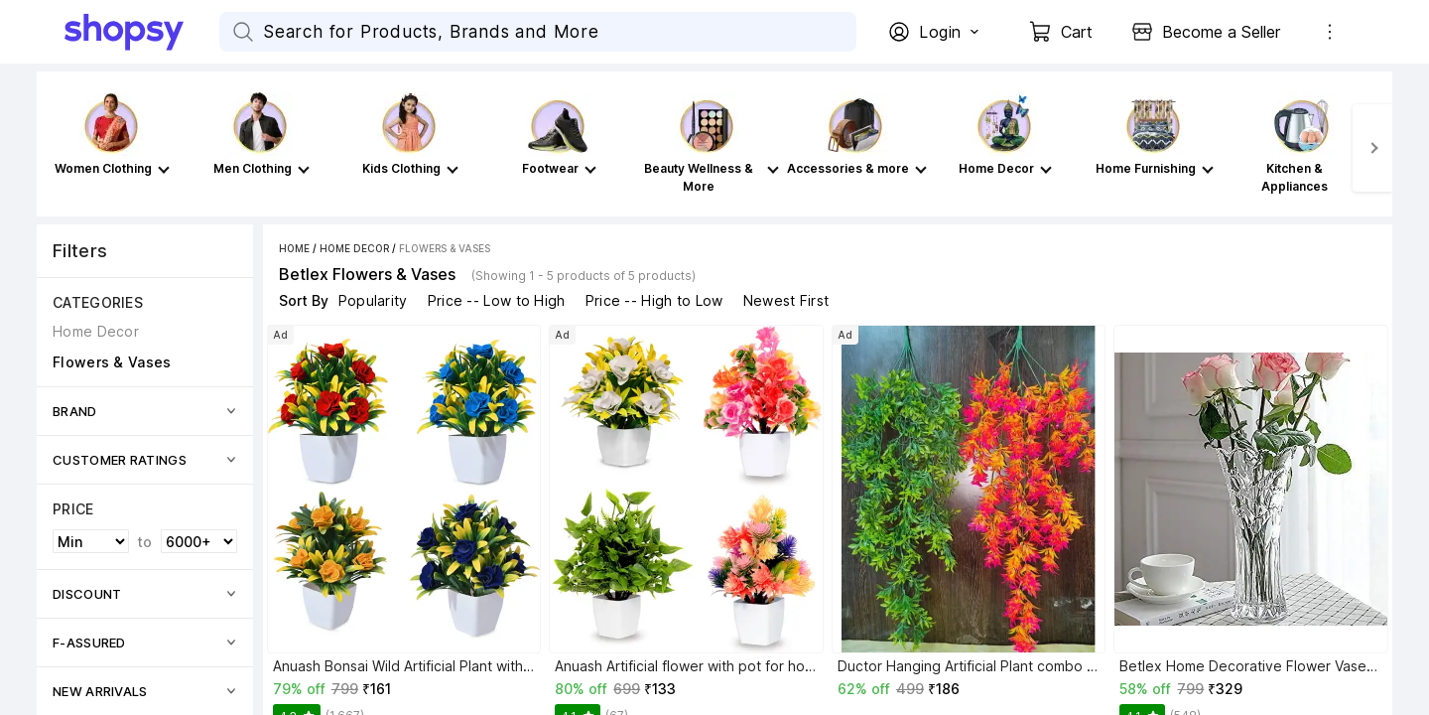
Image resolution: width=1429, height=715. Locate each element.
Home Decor (354, 248)
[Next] (1372, 148)
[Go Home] (142, 32)
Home (294, 248)
